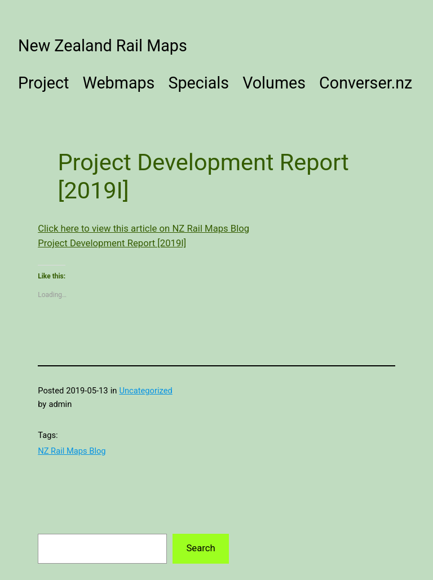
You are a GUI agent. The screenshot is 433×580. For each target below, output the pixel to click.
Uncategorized (145, 391)
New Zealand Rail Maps (102, 45)
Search (200, 548)
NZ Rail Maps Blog (71, 451)
